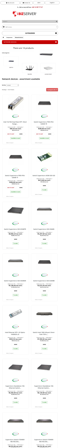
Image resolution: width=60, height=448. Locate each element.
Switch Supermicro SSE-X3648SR (15, 281)
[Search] (56, 21)
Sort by (4, 85)
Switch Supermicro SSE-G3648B (44, 281)
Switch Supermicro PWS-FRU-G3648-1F (15, 176)
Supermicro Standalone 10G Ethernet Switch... (15, 387)
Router (30, 74)
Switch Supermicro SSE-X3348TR (15, 229)
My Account (11, 2)
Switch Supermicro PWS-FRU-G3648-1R (44, 123)
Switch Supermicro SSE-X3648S (43, 229)
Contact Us (27, 2)
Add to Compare (9, 142)
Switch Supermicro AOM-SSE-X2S (44, 175)
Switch (11, 67)
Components (9, 37)
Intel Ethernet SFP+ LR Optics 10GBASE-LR (15, 333)
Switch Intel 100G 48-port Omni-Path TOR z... (44, 333)
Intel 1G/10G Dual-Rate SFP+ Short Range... (15, 123)
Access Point (48, 74)
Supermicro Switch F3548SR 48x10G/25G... (15, 441)
